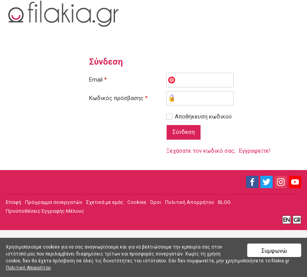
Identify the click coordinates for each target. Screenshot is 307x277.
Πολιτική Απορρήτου (189, 202)
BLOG (224, 202)
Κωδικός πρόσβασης (118, 98)
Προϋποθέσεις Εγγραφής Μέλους (45, 211)
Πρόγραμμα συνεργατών (53, 202)
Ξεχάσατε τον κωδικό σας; (200, 150)
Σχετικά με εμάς (104, 202)
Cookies (136, 202)
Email (98, 79)
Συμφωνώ (274, 251)
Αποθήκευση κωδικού (203, 116)
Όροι (155, 202)
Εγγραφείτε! (254, 150)
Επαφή (13, 202)
